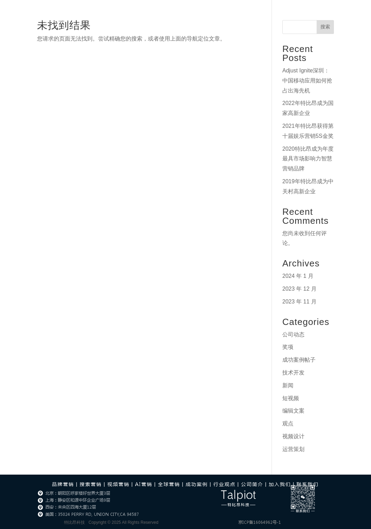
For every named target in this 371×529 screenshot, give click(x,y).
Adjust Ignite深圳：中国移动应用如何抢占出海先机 (307, 81)
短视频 (290, 398)
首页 (93, 14)
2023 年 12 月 (299, 289)
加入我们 (283, 14)
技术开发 (293, 373)
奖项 (287, 347)
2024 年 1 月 (297, 276)
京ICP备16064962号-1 (259, 522)
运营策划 (293, 449)
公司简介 (252, 483)
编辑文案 (293, 411)
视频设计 (293, 436)
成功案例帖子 (299, 360)
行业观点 (187, 14)
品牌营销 (63, 483)
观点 (287, 423)
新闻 (287, 385)
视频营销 (118, 483)
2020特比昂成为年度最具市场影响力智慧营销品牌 (308, 159)
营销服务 (118, 14)
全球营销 (169, 483)
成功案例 (216, 14)
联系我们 (313, 14)
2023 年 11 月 (299, 302)
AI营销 (152, 14)
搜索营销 (91, 483)
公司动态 (293, 334)
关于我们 (246, 14)
